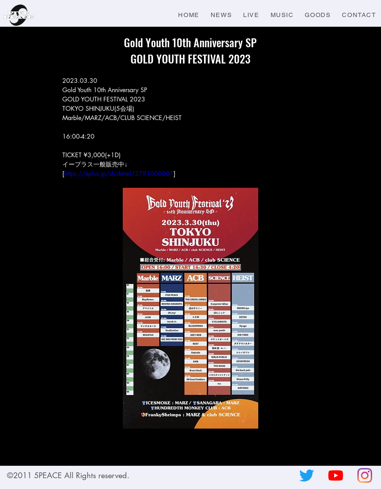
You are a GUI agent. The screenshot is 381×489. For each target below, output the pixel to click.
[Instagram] (364, 475)
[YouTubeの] (335, 475)
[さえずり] (306, 475)
